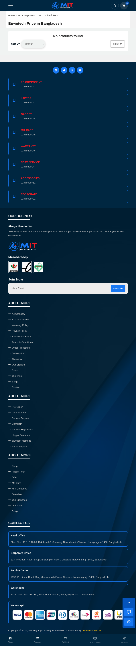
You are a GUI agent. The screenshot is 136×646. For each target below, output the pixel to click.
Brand (13, 370)
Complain (15, 423)
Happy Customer (19, 435)
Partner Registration (20, 429)
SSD (40, 15)
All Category (16, 314)
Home (11, 15)
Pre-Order (15, 407)
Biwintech (52, 15)
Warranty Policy (18, 325)
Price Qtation (17, 412)
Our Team (15, 376)
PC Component (26, 15)
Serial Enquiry (17, 446)
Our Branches (17, 500)
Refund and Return (20, 336)
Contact (14, 387)
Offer (12, 477)
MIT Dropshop (17, 488)
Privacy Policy (17, 330)
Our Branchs (16, 364)
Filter (117, 44)
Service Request (19, 418)
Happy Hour (16, 471)
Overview (15, 359)
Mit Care (14, 483)
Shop (13, 466)
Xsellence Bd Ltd (92, 630)
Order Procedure (19, 347)
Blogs (13, 381)
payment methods (19, 440)
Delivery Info (16, 353)
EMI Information (18, 319)
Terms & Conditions (20, 342)
